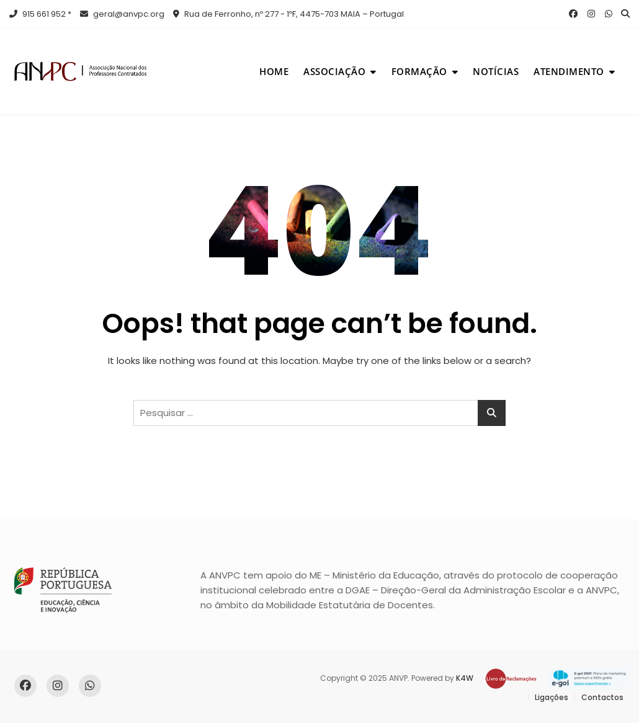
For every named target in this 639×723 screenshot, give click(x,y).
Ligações (551, 697)
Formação (419, 71)
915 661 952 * (40, 14)
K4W (464, 678)
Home (273, 71)
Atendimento (569, 71)
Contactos (602, 697)
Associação (334, 71)
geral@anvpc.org (122, 14)
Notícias (496, 71)
